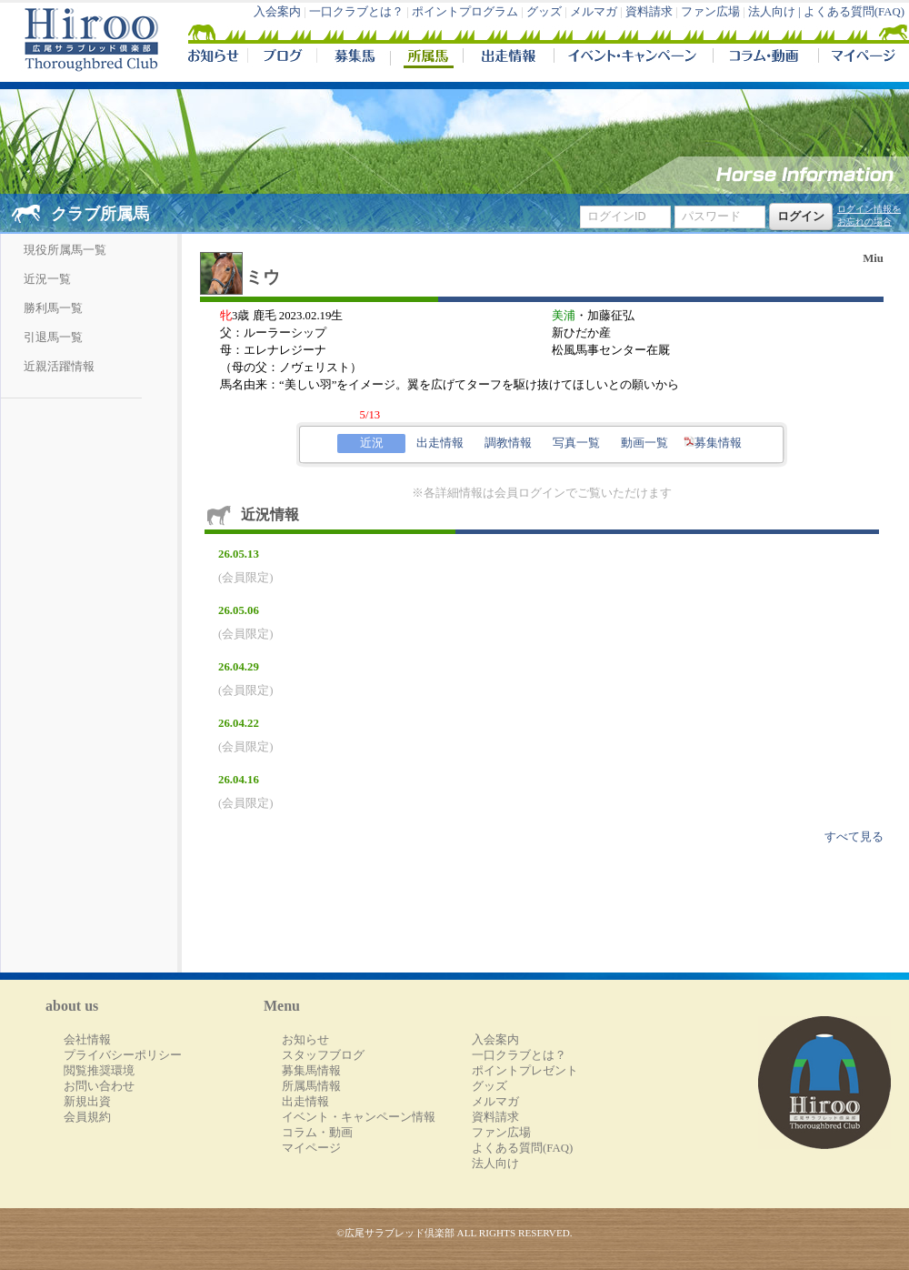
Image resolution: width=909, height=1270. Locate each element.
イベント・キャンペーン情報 (358, 1117)
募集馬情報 (311, 1070)
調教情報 (508, 443)
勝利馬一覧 (53, 308)
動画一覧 (644, 443)
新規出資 (87, 1101)
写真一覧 (576, 443)
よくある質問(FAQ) (854, 11)
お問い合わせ (99, 1086)
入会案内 (277, 11)
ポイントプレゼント (525, 1070)
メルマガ (593, 11)
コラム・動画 (766, 58)
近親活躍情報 (59, 366)
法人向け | (776, 11)
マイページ (860, 58)
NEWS (214, 58)
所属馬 (426, 58)
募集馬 (353, 58)
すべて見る (854, 837)
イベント (633, 58)
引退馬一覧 (53, 337)
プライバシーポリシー (123, 1055)
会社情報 (87, 1039)
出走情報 (508, 58)
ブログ (281, 58)
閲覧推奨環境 (99, 1070)
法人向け (495, 1163)
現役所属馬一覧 (65, 250)
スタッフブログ (323, 1055)
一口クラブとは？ (356, 11)
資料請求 (649, 11)
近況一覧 (47, 279)
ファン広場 (710, 11)
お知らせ (305, 1039)
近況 (372, 443)
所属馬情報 (311, 1086)
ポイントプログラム (465, 11)
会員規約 (87, 1117)
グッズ (544, 11)
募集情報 (713, 443)
